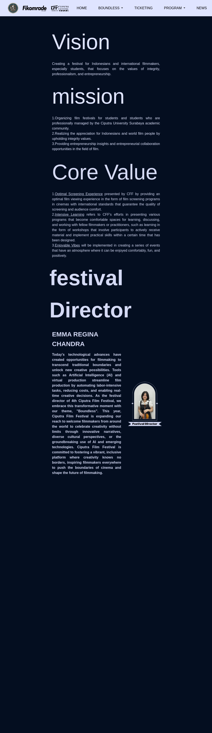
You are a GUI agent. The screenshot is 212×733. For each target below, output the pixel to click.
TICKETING (143, 8)
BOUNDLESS (109, 8)
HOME (82, 8)
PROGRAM (173, 8)
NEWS (202, 8)
